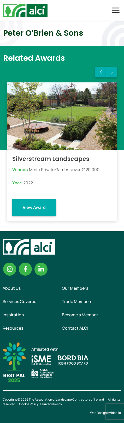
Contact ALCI (75, 328)
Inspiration (13, 315)
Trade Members (77, 301)
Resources (13, 328)
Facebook (25, 269)
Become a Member (80, 315)
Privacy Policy (52, 404)
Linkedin (41, 269)
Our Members (75, 288)
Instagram (9, 269)
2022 (28, 183)
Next (111, 72)
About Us (12, 288)
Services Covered (20, 301)
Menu (115, 10)
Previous (100, 72)
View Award (34, 207)
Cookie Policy (28, 404)
